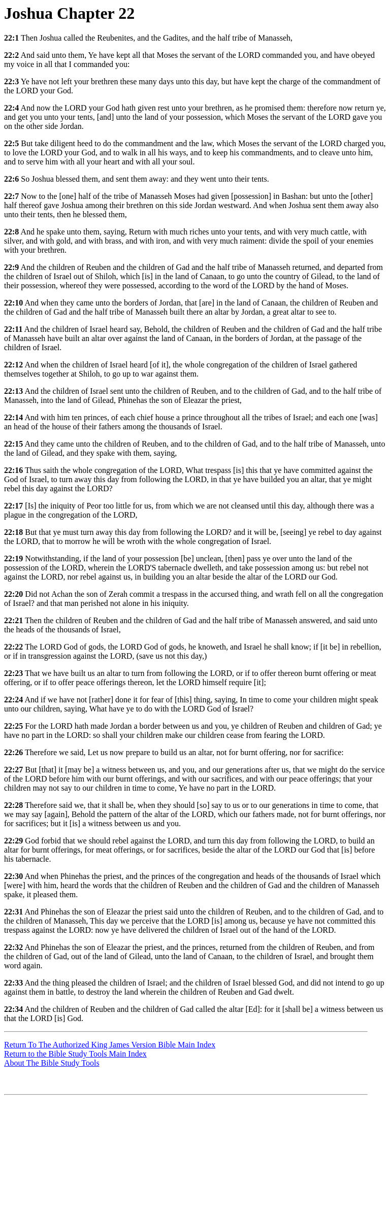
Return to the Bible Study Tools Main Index (75, 1053)
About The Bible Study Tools (52, 1063)
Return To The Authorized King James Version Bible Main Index (109, 1044)
